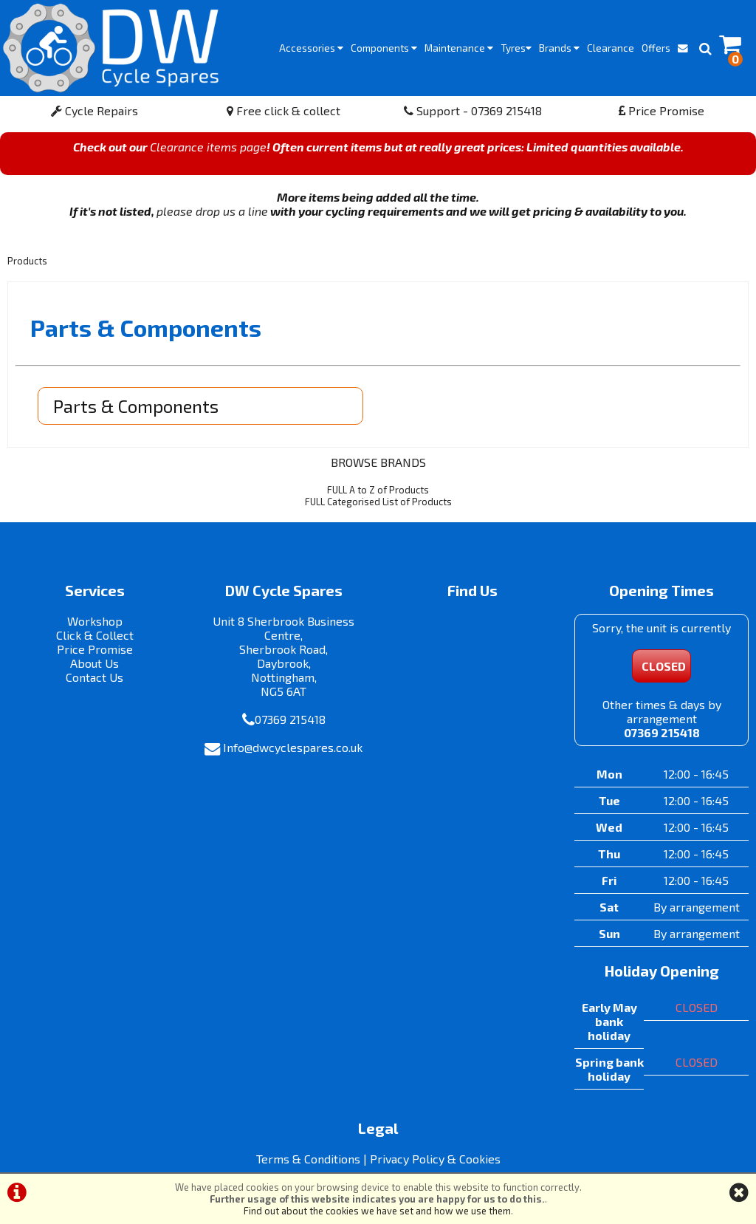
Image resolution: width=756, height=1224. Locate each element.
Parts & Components (136, 406)
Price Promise (661, 110)
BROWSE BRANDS (378, 462)
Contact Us (94, 677)
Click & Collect (95, 635)
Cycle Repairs (94, 110)
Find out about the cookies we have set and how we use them (377, 1211)
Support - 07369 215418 (473, 110)
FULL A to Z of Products (378, 490)
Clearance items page (208, 147)
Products (27, 261)
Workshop (95, 621)
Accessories (311, 47)
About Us (94, 663)
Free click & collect (283, 110)
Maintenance (459, 47)
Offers (656, 47)
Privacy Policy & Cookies (435, 1159)
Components (384, 47)
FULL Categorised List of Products (378, 501)
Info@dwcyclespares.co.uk (292, 747)
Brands (559, 47)
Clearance (610, 47)
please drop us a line (212, 211)
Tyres (516, 47)
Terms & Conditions (308, 1159)
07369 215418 (290, 719)
